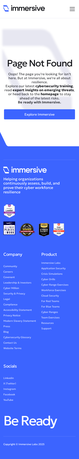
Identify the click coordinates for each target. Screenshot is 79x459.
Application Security (53, 269)
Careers (8, 272)
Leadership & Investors (17, 283)
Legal (6, 300)
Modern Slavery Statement (19, 321)
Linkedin (8, 379)
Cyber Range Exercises (54, 285)
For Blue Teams (50, 307)
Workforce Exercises (53, 291)
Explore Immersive (39, 114)
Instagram (9, 390)
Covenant (9, 278)
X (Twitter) (9, 384)
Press (6, 327)
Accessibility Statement (17, 311)
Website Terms (12, 349)
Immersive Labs (50, 263)
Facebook (9, 395)
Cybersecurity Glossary (17, 338)
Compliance (10, 305)
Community (10, 267)
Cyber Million (11, 289)
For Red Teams (50, 302)
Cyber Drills (48, 280)
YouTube (8, 400)
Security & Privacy (14, 294)
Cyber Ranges (49, 313)
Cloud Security (50, 296)
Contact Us (10, 343)
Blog (6, 332)
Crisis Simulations (52, 274)
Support (46, 329)
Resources (47, 324)
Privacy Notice (11, 316)
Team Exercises (50, 318)
